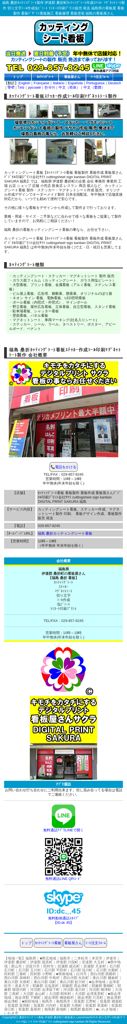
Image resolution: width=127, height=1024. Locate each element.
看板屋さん (72, 76)
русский (34, 87)
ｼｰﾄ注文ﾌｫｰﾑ (100, 76)
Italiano (58, 83)
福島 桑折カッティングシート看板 (65, 533)
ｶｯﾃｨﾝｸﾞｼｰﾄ (45, 76)
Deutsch (114, 83)
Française (41, 83)
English (24, 83)
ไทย (21, 87)
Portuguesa (95, 83)
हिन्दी (11, 87)
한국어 (49, 87)
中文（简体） (69, 87)
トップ (18, 76)
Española (75, 83)
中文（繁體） (94, 87)
